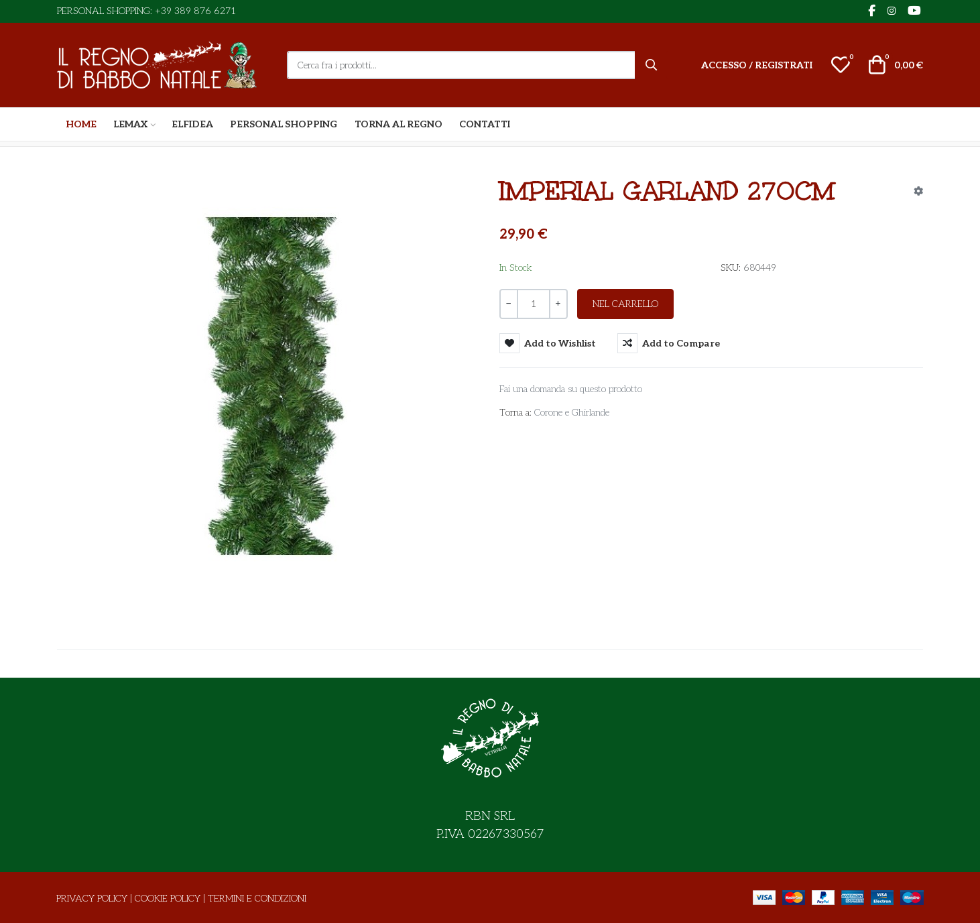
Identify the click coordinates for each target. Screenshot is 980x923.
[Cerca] (651, 65)
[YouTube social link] (914, 12)
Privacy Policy (91, 898)
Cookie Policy (167, 898)
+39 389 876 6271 (195, 11)
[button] (840, 65)
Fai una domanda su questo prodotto (570, 389)
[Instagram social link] (891, 11)
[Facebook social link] (871, 12)
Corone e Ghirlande (571, 412)
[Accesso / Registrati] (756, 65)
